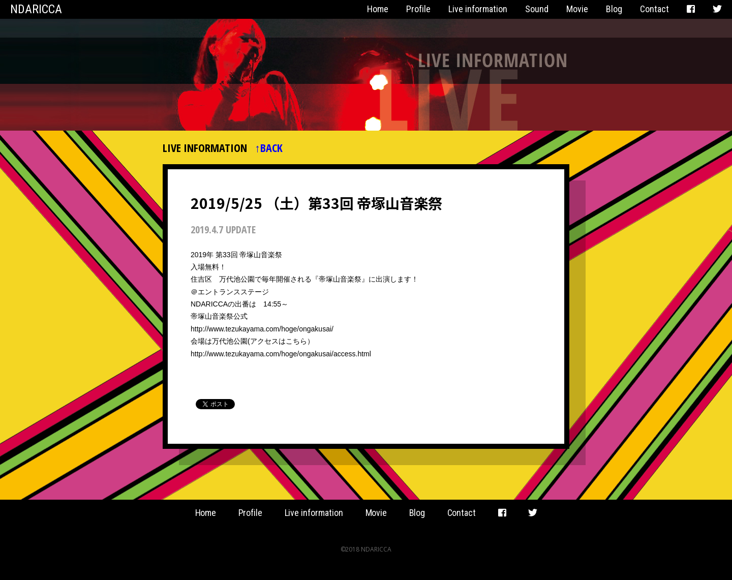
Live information (477, 9)
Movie (577, 9)
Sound (536, 9)
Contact (654, 9)
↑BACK (269, 147)
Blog (614, 9)
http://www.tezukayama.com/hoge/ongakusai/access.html (281, 354)
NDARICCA (36, 9)
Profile (418, 9)
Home (377, 9)
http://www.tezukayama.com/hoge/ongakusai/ (262, 329)
